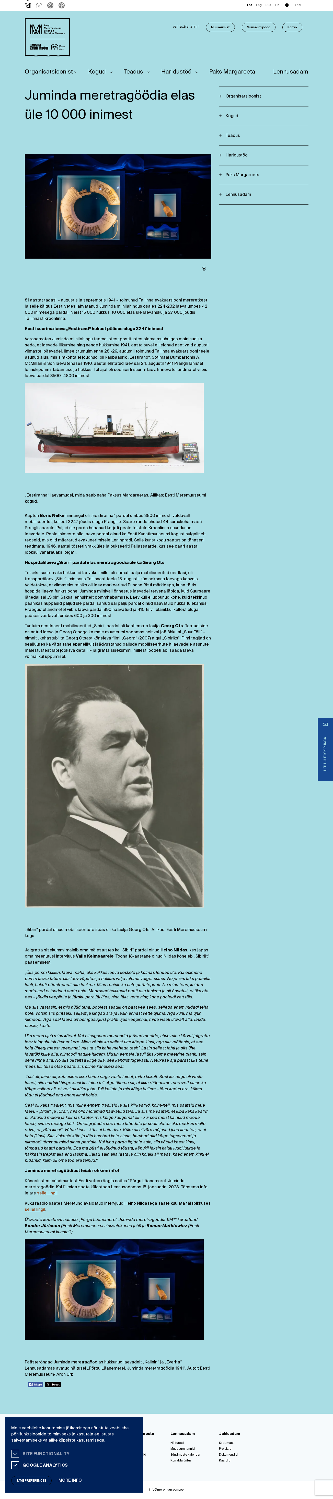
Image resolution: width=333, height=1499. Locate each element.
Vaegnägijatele (186, 27)
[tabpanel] (118, 206)
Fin (277, 5)
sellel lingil (47, 1193)
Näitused (177, 1443)
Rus (268, 5)
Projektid (225, 1448)
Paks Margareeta (232, 72)
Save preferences (31, 1480)
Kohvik (292, 27)
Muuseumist (220, 27)
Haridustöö (176, 72)
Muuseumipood (258, 27)
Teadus (133, 72)
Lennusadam (290, 72)
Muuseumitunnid (182, 1448)
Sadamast (226, 1443)
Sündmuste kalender (185, 1454)
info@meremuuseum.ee (166, 1489)
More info (70, 1481)
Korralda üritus (181, 1460)
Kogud (97, 72)
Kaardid (225, 1460)
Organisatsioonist (49, 72)
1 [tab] (204, 269)
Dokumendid (228, 1454)
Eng (259, 5)
